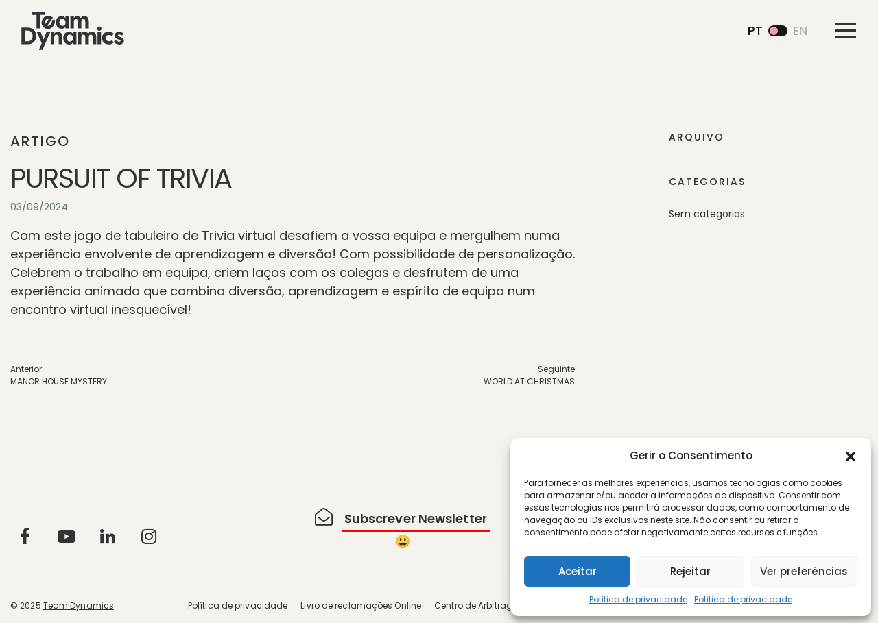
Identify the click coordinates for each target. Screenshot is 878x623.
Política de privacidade (638, 599)
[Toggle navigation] (845, 30)
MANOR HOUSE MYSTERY (58, 381)
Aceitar (577, 571)
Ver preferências (804, 571)
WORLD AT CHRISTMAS (529, 381)
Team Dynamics (78, 605)
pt (755, 30)
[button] (850, 456)
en (800, 30)
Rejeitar (690, 571)
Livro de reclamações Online (360, 605)
